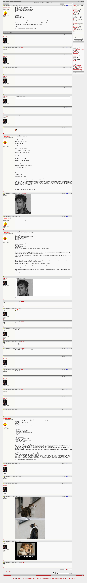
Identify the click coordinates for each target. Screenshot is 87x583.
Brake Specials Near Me (77, 65)
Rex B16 (74, 5)
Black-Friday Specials (77, 47)
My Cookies (5, 575)
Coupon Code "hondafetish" (78, 67)
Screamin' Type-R (23, 193)
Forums (7, 1)
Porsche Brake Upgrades (77, 69)
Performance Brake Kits (50, 578)
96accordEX (8, 571)
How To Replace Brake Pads (70, 578)
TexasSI (74, 29)
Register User (36, 2)
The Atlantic (18, 1)
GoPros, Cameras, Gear (77, 63)
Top (3, 45)
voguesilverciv (23, 348)
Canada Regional (13, 1)
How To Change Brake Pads (21, 578)
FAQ (51, 2)
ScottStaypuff (75, 11)
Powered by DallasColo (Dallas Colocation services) (43, 575)
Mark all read (9, 575)
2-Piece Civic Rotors (76, 70)
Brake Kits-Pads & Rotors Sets (78, 54)
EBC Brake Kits (75, 53)
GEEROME (22, 5)
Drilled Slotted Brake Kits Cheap (33, 578)
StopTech (74, 56)
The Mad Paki (12, 571)
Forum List (42, 2)
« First (65, 4)
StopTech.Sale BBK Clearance (78, 49)
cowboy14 (22, 356)
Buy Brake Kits (75, 51)
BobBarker (75, 9)
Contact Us (78, 575)
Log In (83, 1)
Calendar (47, 2)
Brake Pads (14, 578)
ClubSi (4, 1)
